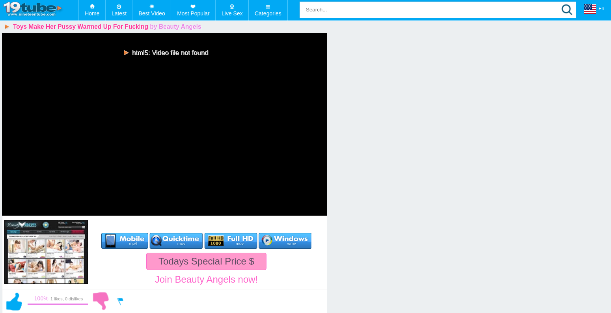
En (594, 9)
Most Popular (193, 13)
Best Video (151, 13)
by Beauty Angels (175, 26)
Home (92, 13)
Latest (119, 13)
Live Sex (232, 13)
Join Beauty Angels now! (206, 279)
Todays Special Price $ (206, 261)
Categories (268, 13)
